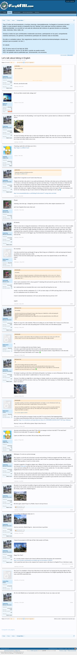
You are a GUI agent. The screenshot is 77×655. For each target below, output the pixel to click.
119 (28, 62)
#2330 (71, 327)
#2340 (71, 602)
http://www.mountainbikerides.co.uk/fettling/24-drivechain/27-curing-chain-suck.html (35, 193)
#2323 (71, 142)
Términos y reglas (63, 650)
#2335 (71, 481)
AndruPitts (5, 581)
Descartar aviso (73, 24)
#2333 (71, 426)
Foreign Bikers (9, 60)
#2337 (71, 533)
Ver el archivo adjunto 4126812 (21, 412)
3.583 (11, 82)
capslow (5, 156)
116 (22, 62)
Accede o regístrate (70, 1)
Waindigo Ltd (20, 653)
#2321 (71, 86)
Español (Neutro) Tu (5, 648)
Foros (9, 12)
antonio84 (5, 210)
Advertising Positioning (9, 650)
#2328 (71, 262)
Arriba (72, 648)
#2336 (71, 509)
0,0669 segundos (33, 650)
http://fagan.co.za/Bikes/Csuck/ (21, 147)
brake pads (23, 466)
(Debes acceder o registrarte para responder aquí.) (64, 618)
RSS (75, 648)
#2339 (71, 580)
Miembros (37, 12)
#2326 (71, 209)
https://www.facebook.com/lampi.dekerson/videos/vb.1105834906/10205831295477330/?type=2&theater (45, 420)
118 (26, 62)
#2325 (71, 196)
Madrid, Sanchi (9, 88)
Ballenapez (5, 259)
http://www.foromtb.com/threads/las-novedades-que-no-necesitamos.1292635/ (33, 560)
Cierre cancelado (63, 55)
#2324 (71, 155)
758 (11, 162)
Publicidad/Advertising (52, 648)
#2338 (71, 566)
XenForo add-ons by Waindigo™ (7, 653)
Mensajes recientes (5, 14)
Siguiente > (31, 62)
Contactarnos (61, 648)
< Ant (11, 62)
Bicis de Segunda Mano (28, 12)
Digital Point (17, 650)
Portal (4, 12)
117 (24, 62)
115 (20, 62)
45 (11, 108)
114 (17, 62)
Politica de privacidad (71, 650)
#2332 (71, 396)
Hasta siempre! (70, 55)
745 (11, 216)
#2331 (71, 355)
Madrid (10, 165)
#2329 (71, 303)
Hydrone (5, 103)
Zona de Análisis (17, 12)
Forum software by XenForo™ (12, 651)
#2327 (71, 237)
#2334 (71, 439)
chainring (19, 60)
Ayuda (66, 648)
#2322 (71, 102)
